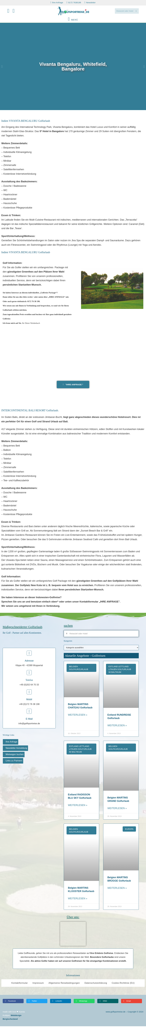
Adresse (29, 662)
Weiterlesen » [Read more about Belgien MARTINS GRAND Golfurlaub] (117, 810)
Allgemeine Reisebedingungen (64, 985)
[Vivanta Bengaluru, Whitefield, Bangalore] (73, 354)
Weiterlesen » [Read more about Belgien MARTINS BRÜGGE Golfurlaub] (117, 889)
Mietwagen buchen (15, 756)
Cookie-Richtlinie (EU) (123, 985)
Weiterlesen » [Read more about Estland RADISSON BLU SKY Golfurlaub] (77, 807)
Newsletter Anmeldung (16, 750)
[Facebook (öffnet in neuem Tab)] (10, 11)
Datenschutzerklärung (96, 985)
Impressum (38, 985)
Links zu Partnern (14, 762)
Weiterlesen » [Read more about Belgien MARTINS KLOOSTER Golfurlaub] (77, 900)
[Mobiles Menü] (73, 21)
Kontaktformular (19, 985)
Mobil (29, 701)
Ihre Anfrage (11, 743)
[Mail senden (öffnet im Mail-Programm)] (15, 11)
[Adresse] (29, 654)
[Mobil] (29, 693)
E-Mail (29, 720)
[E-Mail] (29, 713)
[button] (2, 68)
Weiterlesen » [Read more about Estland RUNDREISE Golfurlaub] (117, 727)
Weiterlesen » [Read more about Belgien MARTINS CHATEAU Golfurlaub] (77, 716)
